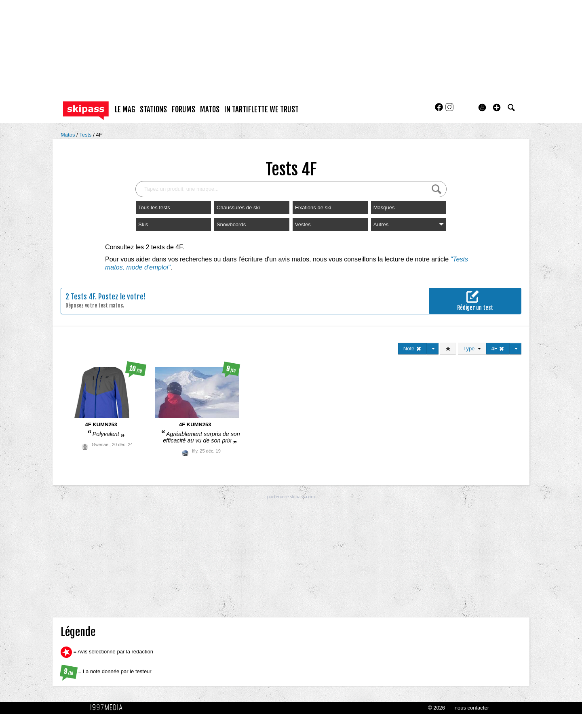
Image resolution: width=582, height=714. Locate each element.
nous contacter (472, 708)
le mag (125, 109)
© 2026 (436, 708)
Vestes (303, 224)
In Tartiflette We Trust (261, 109)
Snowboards (231, 224)
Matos (68, 135)
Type (472, 348)
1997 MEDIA (109, 707)
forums (183, 109)
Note (412, 348)
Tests (86, 135)
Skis (143, 224)
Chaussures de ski (238, 207)
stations (153, 109)
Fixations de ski (313, 207)
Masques (384, 207)
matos (209, 109)
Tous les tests (154, 207)
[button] (496, 107)
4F (99, 135)
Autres (408, 224)
